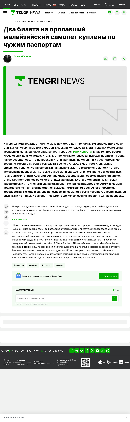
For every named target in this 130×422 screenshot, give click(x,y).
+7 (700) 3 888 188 (53, 351)
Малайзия (33, 265)
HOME (48, 4)
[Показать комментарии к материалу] (6, 233)
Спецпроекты (76, 12)
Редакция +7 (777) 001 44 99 (104, 4)
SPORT (25, 4)
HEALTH (36, 4)
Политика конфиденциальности (44, 362)
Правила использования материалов (24, 362)
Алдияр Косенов (22, 56)
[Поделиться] (124, 59)
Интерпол (46, 265)
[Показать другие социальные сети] (6, 223)
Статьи (62, 12)
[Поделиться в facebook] (6, 218)
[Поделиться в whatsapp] (6, 206)
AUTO (62, 4)
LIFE (16, 4)
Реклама (123, 4)
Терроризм (19, 265)
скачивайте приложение (62, 363)
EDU (82, 4)
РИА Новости (82, 151)
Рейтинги (92, 12)
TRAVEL (73, 4)
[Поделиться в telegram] (6, 212)
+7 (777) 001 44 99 (21, 351)
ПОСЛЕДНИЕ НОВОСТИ (13, 418)
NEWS (6, 4)
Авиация (59, 265)
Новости (49, 12)
